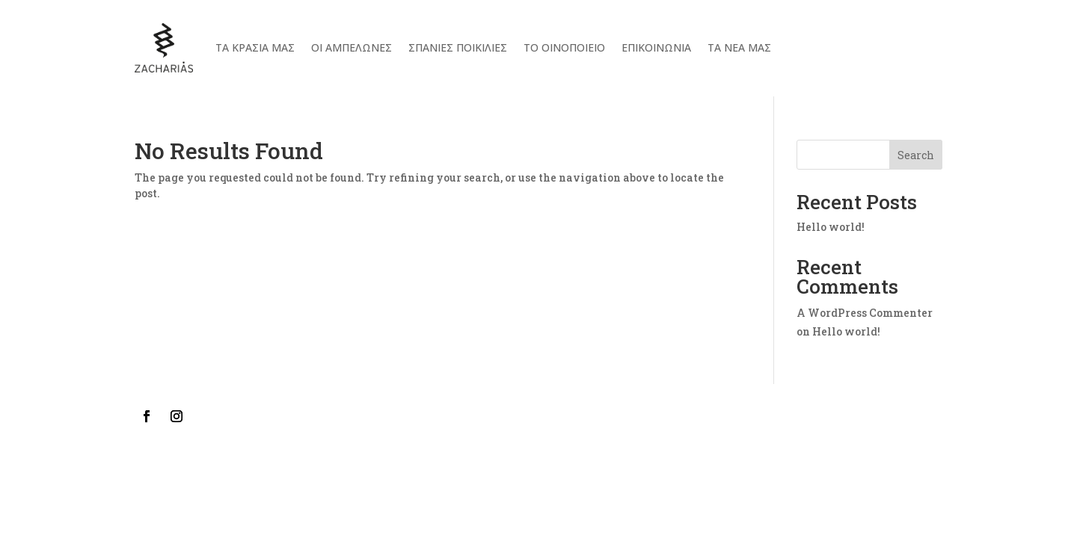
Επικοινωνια (656, 47)
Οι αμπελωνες (351, 47)
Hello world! (831, 227)
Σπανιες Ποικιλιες (457, 47)
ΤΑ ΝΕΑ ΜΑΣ (739, 47)
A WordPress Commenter (865, 313)
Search (916, 155)
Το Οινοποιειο (564, 47)
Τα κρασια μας (255, 47)
